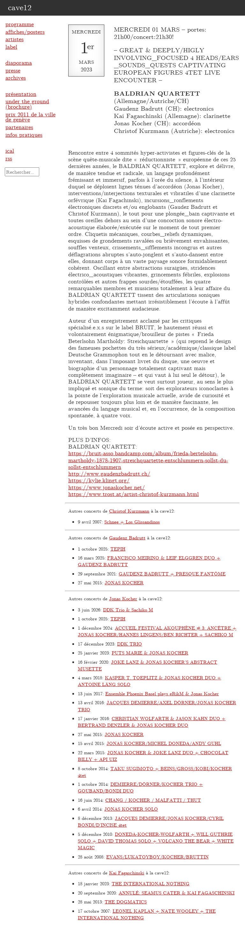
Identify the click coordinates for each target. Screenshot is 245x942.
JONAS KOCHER (124, 582)
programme (19, 24)
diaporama (18, 62)
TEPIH (117, 548)
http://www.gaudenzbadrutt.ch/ (109, 473)
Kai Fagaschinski (126, 872)
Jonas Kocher (123, 598)
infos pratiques (23, 134)
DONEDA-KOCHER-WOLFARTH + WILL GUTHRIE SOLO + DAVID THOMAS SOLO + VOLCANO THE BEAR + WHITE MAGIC (156, 841)
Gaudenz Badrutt (127, 537)
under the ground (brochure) (27, 103)
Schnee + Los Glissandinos (132, 521)
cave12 (20, 7)
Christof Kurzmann (129, 511)
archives (15, 77)
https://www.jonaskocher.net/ (106, 487)
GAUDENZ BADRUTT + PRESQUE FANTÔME (172, 573)
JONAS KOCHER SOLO (131, 809)
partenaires (19, 127)
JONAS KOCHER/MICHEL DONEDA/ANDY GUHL (164, 743)
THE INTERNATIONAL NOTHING (150, 883)
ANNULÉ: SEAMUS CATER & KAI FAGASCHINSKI (176, 892)
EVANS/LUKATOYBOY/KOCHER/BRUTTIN (157, 856)
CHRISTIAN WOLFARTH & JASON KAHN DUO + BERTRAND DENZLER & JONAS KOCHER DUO (152, 721)
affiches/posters (25, 31)
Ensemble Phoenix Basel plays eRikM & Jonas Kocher (162, 693)
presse (12, 70)
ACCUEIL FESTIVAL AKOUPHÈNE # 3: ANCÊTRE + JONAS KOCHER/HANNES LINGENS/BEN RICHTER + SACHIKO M (157, 631)
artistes (14, 39)
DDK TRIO (129, 643)
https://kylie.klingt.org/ (99, 480)
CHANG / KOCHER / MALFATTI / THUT (153, 800)
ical (9, 150)
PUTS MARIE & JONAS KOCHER (150, 652)
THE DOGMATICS (126, 901)
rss (8, 158)
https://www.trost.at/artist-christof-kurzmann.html (133, 494)
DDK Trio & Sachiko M (128, 609)
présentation (20, 94)
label (11, 46)
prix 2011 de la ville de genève (30, 116)
